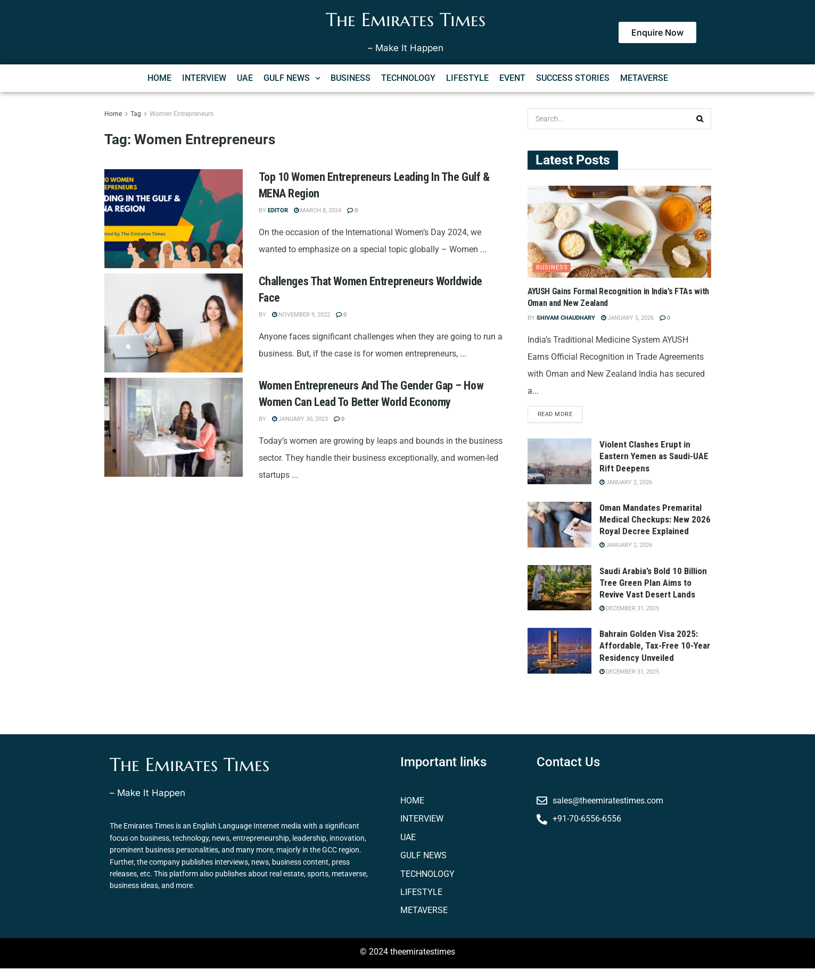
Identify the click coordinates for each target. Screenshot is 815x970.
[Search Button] (700, 118)
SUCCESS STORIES (573, 78)
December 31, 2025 (629, 610)
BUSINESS (351, 78)
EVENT (512, 78)
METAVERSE (644, 78)
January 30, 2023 (300, 419)
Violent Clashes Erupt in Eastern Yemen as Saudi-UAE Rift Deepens (654, 458)
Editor (278, 210)
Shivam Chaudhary (566, 317)
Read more (555, 415)
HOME (159, 78)
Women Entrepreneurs (181, 114)
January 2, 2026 (625, 483)
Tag (135, 114)
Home (113, 114)
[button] (291, 78)
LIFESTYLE (467, 78)
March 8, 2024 (317, 210)
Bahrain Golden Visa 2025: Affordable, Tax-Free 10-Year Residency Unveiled (654, 648)
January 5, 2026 (627, 317)
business (552, 267)
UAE (245, 78)
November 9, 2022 (301, 314)
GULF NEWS (292, 78)
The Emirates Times (405, 19)
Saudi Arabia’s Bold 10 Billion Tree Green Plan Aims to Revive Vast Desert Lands (653, 584)
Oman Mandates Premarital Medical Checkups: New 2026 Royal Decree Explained (655, 521)
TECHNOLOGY (408, 78)
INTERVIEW (204, 78)
